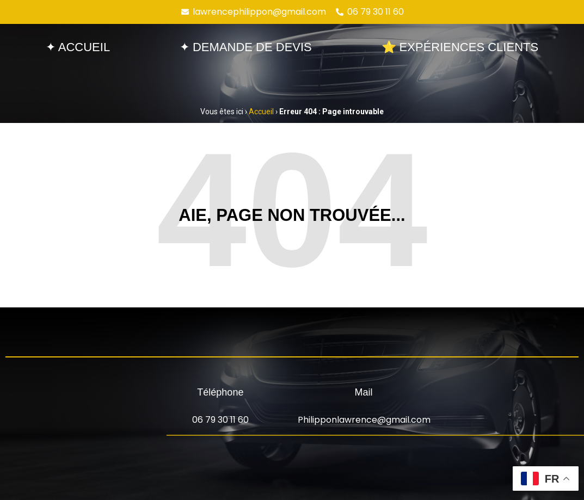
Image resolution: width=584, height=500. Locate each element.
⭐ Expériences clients (460, 47)
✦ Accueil (78, 47)
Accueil (261, 111)
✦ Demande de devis (246, 47)
